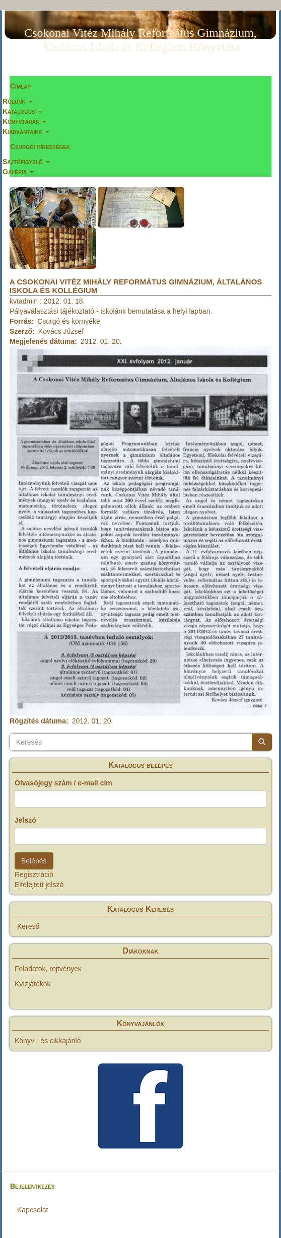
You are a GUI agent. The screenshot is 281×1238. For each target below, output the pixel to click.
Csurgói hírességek (40, 146)
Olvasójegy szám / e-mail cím (63, 783)
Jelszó (25, 820)
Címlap (20, 86)
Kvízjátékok (33, 984)
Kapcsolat (32, 1210)
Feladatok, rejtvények (48, 969)
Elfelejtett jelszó (39, 885)
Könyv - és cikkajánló (48, 1041)
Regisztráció (34, 874)
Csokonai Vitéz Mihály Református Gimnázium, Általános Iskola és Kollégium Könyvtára (140, 34)
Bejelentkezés (32, 1186)
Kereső (28, 926)
